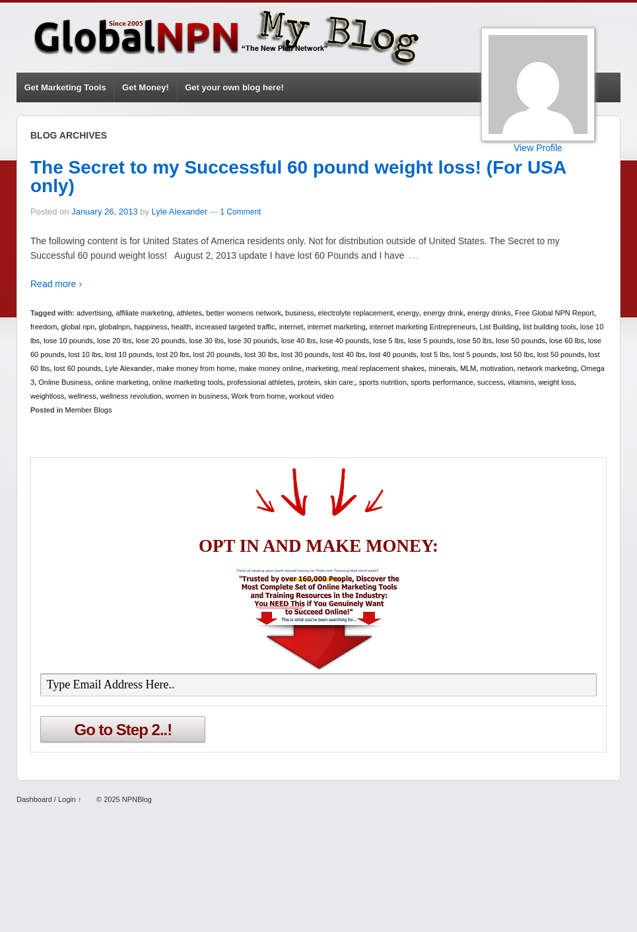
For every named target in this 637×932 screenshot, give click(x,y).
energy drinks (489, 313)
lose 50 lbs (474, 341)
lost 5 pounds (474, 354)
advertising (94, 313)
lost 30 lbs (260, 354)
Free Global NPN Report (554, 313)
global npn (77, 327)
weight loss (556, 382)
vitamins (521, 382)
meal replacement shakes (383, 368)
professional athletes (260, 382)
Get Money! (145, 87)
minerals (442, 368)
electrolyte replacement (355, 313)
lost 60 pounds (77, 368)
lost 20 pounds (217, 354)
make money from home (195, 368)
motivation (496, 368)
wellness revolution (131, 396)
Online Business (64, 382)
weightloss (47, 396)
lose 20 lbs (114, 341)
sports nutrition (383, 382)
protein (309, 382)
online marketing (122, 382)
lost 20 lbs (172, 354)
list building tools (549, 327)
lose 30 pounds (252, 341)
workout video (311, 396)
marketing (321, 368)
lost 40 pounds (393, 354)
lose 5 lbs (388, 341)
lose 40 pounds (345, 341)
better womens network (243, 313)
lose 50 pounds (520, 341)
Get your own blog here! (234, 87)
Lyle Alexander (180, 211)
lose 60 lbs (566, 341)
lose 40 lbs (298, 341)
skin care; (339, 382)
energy (408, 313)
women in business (197, 396)
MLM (468, 368)
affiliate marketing (144, 313)
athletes (190, 313)
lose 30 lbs (206, 341)
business (299, 313)
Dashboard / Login (46, 799)
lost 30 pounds (305, 354)
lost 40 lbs (349, 354)
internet (291, 327)
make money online (270, 368)
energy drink (443, 313)
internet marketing (336, 327)
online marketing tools (187, 382)
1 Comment (240, 211)
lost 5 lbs (434, 354)
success (490, 382)
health (181, 327)
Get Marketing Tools (65, 87)
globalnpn (114, 327)
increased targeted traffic (235, 327)
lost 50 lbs (516, 354)
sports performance (442, 382)
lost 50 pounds (561, 354)
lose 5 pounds (430, 341)
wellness (82, 396)
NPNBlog (136, 799)
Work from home (258, 396)
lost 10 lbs (85, 354)
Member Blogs (88, 410)
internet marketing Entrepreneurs (423, 327)
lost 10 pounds (128, 354)
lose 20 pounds (160, 341)
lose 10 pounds (68, 341)
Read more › (56, 284)
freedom (43, 327)
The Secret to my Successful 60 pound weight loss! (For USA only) (298, 176)
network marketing (547, 368)
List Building (499, 327)
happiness (150, 327)
